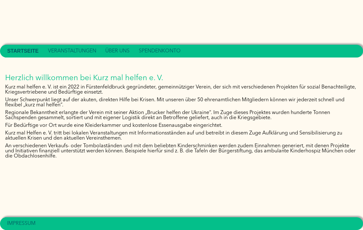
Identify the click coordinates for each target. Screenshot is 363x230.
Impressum (21, 223)
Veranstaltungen (72, 51)
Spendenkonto (160, 51)
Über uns (117, 51)
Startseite (22, 51)
